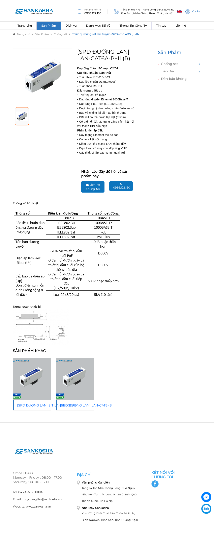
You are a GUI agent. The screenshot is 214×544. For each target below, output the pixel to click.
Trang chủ (21, 34)
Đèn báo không (174, 79)
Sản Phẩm (42, 34)
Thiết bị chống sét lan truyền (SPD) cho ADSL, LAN (105, 34)
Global (193, 11)
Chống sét (60, 34)
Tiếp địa (167, 71)
